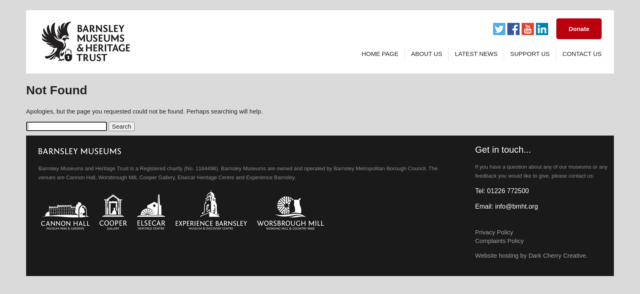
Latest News (476, 53)
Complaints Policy (499, 240)
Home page (380, 53)
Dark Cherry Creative (557, 255)
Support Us (530, 53)
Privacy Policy (494, 232)
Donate (579, 28)
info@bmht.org (516, 206)
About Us (426, 53)
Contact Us (582, 53)
